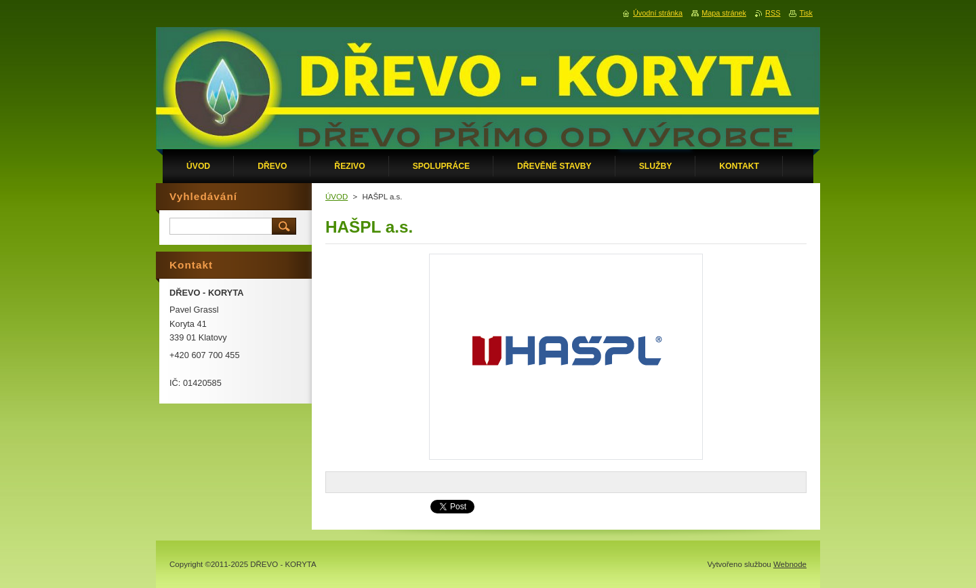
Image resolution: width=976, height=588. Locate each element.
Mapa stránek (724, 13)
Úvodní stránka (658, 13)
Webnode (790, 564)
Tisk (806, 13)
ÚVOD (336, 197)
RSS (772, 13)
